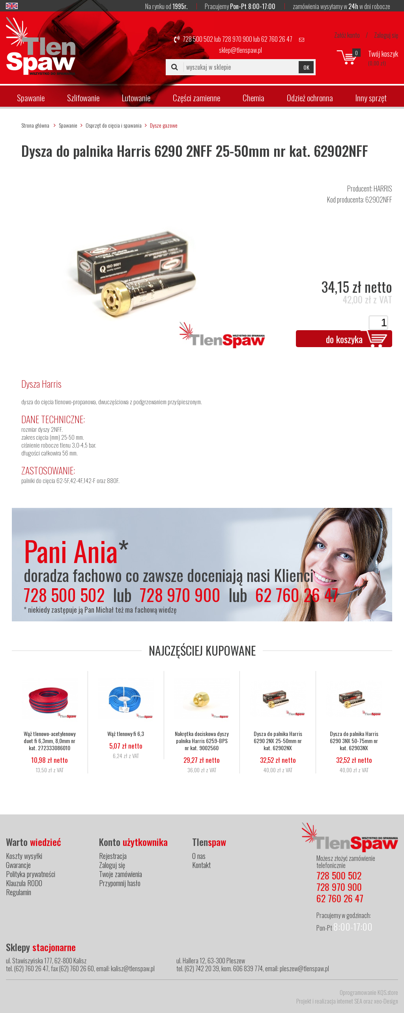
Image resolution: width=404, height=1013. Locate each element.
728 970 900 (237, 39)
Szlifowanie (83, 97)
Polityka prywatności (30, 874)
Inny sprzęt (371, 97)
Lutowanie (136, 97)
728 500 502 (198, 39)
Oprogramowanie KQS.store (369, 992)
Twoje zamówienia (120, 874)
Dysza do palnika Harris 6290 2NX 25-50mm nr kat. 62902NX (278, 740)
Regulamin (18, 892)
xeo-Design (386, 1000)
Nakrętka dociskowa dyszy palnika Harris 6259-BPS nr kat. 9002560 (201, 740)
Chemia (253, 97)
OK (306, 67)
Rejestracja (113, 856)
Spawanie (31, 97)
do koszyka (344, 339)
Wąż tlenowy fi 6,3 (125, 733)
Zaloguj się (386, 35)
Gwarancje (18, 865)
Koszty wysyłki (24, 856)
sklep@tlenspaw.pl (240, 50)
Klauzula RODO (24, 883)
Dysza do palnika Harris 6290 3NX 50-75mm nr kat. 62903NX (354, 740)
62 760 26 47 (276, 39)
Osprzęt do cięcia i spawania (114, 125)
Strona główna (35, 125)
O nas (199, 856)
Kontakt (201, 865)
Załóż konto (347, 35)
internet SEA (349, 1000)
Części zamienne (196, 97)
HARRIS (383, 188)
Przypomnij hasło (119, 883)
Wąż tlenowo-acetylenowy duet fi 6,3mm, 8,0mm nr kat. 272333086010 (49, 740)
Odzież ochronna (310, 97)
